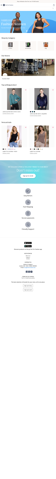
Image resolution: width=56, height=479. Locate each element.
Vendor (28, 259)
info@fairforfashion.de (29, 267)
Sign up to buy (28, 285)
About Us (28, 255)
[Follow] (52, 61)
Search (53, 8)
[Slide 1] (26, 31)
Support (28, 257)
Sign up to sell (28, 290)
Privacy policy (31, 278)
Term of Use (24, 278)
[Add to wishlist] (26, 90)
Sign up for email (28, 176)
